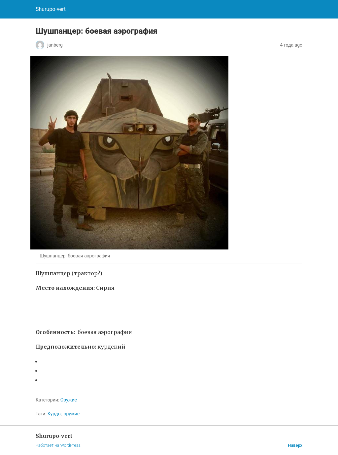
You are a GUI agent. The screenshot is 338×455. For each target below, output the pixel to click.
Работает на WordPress (58, 445)
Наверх (295, 445)
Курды (54, 413)
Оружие (68, 399)
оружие (71, 413)
